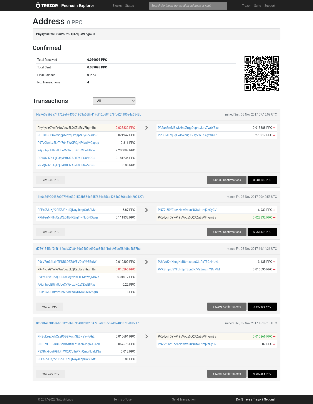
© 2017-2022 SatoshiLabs (55, 399)
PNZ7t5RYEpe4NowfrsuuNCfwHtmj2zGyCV (187, 210)
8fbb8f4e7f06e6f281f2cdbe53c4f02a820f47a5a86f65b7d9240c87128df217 (87, 323)
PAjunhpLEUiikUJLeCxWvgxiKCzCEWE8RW (66, 150)
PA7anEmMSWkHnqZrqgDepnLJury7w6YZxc (188, 127)
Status (129, 5)
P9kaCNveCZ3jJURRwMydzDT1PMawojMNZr (68, 277)
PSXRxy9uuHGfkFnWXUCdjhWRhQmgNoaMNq (69, 351)
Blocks (117, 5)
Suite (257, 5)
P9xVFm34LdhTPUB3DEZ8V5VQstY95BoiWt (67, 261)
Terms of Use (122, 399)
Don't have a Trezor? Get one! (255, 399)
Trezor (246, 5)
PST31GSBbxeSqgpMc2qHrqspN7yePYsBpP (67, 135)
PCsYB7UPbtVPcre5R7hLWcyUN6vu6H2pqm (67, 292)
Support (270, 5)
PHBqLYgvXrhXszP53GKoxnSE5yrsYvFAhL (65, 336)
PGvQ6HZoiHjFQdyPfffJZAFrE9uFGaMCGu (66, 158)
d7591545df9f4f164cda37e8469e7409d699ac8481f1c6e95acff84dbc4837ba (88, 248)
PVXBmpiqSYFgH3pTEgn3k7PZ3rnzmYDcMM (189, 269)
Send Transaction (184, 399)
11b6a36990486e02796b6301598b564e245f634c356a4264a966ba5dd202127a (90, 197)
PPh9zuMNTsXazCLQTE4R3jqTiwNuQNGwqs (67, 217)
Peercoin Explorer (77, 5)
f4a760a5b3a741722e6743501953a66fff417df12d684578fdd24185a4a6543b (88, 114)
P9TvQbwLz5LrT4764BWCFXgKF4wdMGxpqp (68, 142)
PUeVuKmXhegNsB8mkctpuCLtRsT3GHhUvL (188, 261)
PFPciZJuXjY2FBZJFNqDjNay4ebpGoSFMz (66, 210)
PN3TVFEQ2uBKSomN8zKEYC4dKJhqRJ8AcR (68, 344)
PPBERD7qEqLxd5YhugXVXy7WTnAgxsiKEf (187, 135)
